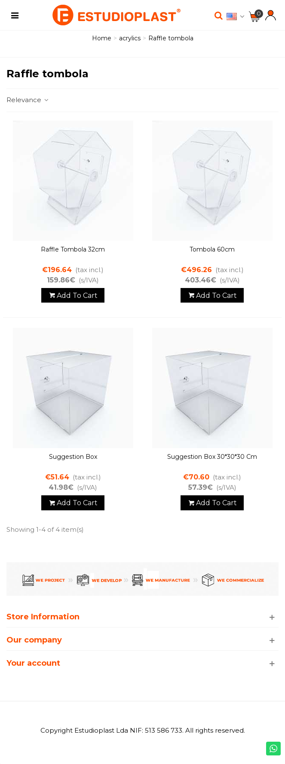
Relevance (27, 100)
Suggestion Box (73, 457)
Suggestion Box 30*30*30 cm (212, 457)
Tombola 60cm (212, 249)
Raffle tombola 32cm (73, 249)
